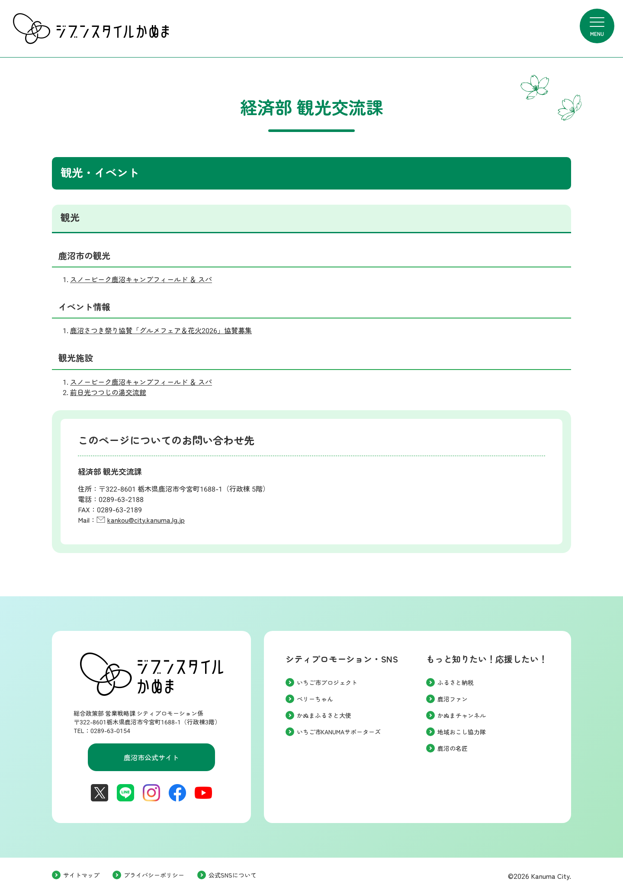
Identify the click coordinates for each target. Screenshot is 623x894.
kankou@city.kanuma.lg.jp (146, 520)
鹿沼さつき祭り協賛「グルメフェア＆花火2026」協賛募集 (161, 331)
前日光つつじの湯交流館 (108, 393)
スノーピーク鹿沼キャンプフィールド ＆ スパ (141, 280)
